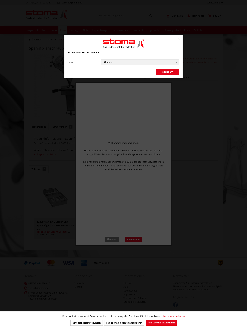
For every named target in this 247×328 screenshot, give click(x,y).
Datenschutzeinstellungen (86, 322)
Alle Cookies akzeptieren (161, 322)
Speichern (167, 71)
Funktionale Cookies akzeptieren (124, 322)
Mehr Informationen (174, 316)
